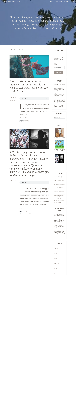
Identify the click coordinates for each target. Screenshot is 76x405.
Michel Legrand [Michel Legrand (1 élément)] (59, 195)
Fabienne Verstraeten (15, 97)
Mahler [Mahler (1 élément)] (61, 194)
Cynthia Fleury (24, 121)
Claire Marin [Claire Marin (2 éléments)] (59, 180)
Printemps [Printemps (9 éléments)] (57, 198)
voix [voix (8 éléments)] (59, 202)
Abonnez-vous (58, 72)
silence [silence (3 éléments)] (55, 200)
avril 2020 (55, 270)
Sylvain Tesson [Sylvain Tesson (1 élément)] (59, 200)
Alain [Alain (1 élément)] (58, 176)
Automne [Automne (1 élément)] (55, 179)
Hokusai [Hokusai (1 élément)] (62, 186)
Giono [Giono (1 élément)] (56, 186)
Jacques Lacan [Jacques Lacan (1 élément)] (56, 191)
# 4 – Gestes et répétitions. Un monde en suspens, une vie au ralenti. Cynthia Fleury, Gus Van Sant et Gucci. (29, 86)
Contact (72, 1)
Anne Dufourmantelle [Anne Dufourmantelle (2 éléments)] (58, 177)
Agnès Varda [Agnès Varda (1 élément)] (55, 176)
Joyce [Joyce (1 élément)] (63, 191)
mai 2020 (55, 268)
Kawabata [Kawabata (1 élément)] (55, 194)
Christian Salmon (25, 212)
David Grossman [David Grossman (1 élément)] (60, 181)
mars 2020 (55, 273)
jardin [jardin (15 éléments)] (60, 191)
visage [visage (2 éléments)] (57, 202)
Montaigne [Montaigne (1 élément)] (62, 195)
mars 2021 (55, 256)
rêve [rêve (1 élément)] (64, 198)
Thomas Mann (26, 120)
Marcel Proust (26, 211)
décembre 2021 (56, 246)
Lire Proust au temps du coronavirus (10, 1)
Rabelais (33, 212)
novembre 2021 (56, 248)
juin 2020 (55, 265)
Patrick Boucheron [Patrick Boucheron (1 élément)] (58, 196)
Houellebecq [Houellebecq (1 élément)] (55, 187)
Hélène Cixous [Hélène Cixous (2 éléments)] (60, 187)
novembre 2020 (56, 263)
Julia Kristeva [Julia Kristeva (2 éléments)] (56, 192)
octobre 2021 (56, 251)
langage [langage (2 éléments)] (58, 194)
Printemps (35, 121)
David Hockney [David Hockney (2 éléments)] (57, 183)
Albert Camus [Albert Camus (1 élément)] (61, 176)
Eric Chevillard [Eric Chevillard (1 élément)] (59, 184)
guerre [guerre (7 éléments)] (59, 186)
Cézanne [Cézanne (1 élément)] (57, 181)
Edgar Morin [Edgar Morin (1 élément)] (55, 184)
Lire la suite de (23, 117)
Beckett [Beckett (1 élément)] (57, 179)
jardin (28, 121)
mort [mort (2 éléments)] (55, 196)
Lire (51, 1)
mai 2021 (55, 253)
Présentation (58, 1)
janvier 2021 (56, 258)
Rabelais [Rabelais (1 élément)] (62, 198)
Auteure (66, 1)
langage (31, 121)
